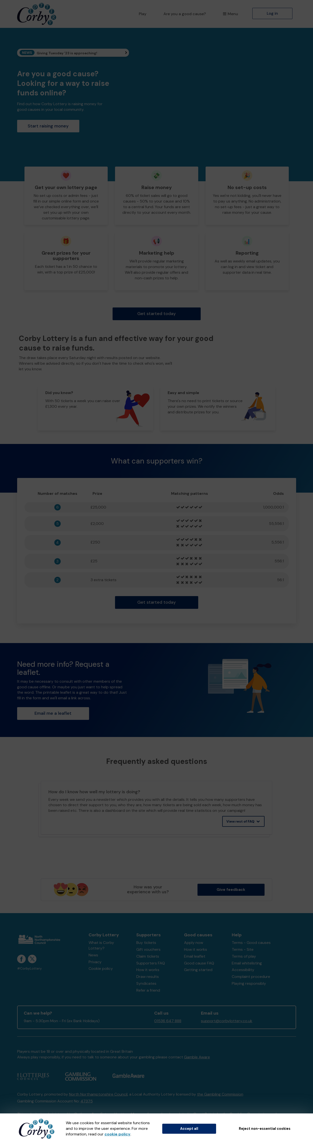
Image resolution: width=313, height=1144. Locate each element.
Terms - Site (243, 949)
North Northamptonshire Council (98, 1094)
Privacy (95, 961)
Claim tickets (147, 956)
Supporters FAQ (150, 963)
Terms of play (244, 956)
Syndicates (146, 983)
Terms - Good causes (251, 942)
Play (142, 13)
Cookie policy (101, 968)
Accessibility (243, 969)
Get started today (156, 314)
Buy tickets (146, 942)
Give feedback (231, 889)
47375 (87, 1101)
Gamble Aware (197, 1057)
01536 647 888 (167, 1020)
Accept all (189, 1128)
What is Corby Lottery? (101, 945)
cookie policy (117, 1134)
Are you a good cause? (184, 13)
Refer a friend (148, 990)
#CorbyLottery (29, 968)
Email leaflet (194, 956)
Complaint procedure (251, 976)
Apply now (193, 942)
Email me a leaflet (53, 713)
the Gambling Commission (220, 1094)
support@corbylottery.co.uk (226, 1020)
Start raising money (48, 126)
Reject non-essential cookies (264, 1128)
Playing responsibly (249, 983)
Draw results (147, 976)
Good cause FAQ (199, 963)
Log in (272, 13)
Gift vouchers (148, 949)
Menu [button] (230, 13)
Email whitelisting (247, 963)
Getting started (198, 969)
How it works (147, 969)
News (93, 955)
